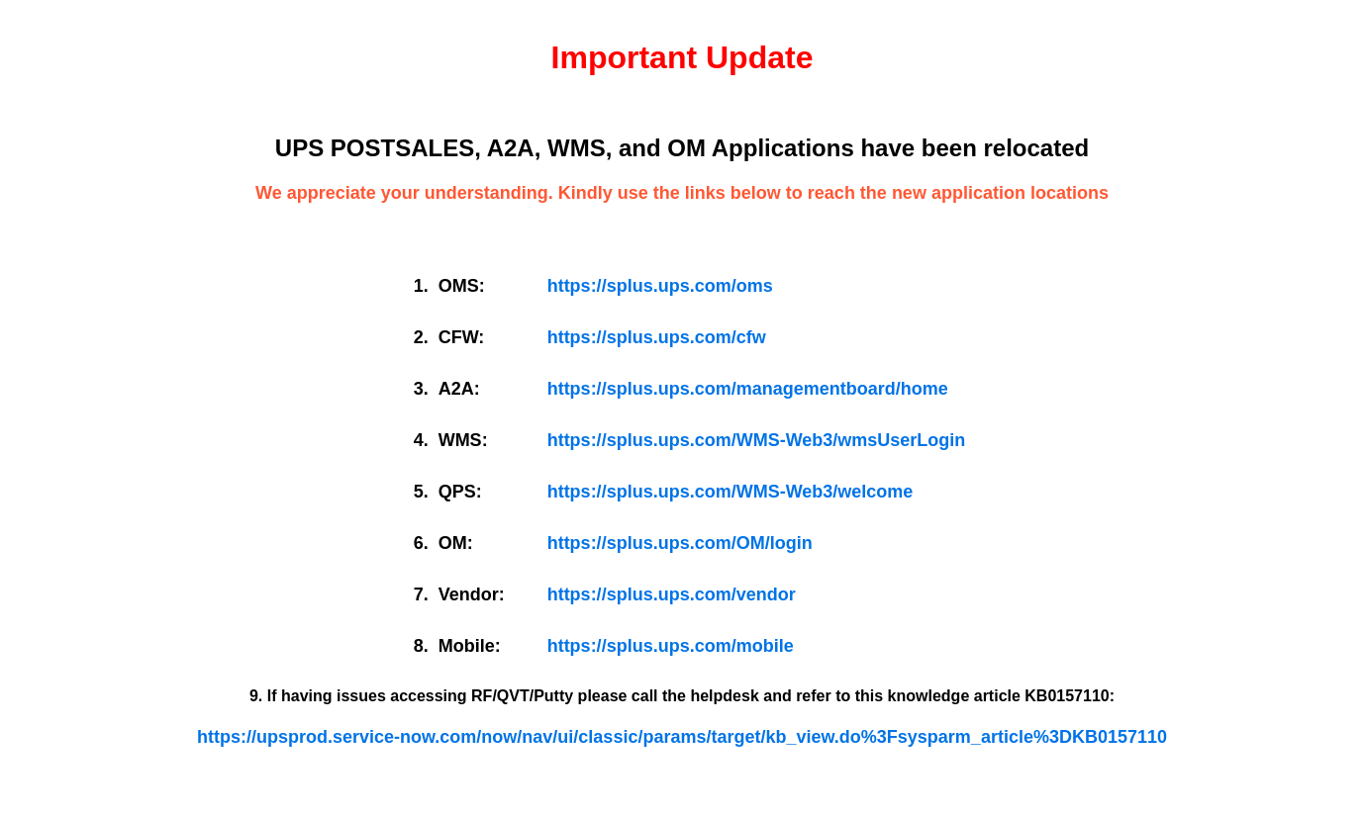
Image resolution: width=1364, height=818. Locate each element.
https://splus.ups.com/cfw (656, 337)
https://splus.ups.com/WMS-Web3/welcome (730, 491)
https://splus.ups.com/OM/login (680, 543)
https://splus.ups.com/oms (660, 286)
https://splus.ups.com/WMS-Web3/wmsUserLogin (756, 440)
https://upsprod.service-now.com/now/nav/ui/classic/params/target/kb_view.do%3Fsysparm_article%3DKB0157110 (682, 737)
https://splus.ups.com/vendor (671, 594)
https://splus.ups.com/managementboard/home (747, 389)
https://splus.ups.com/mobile (670, 646)
